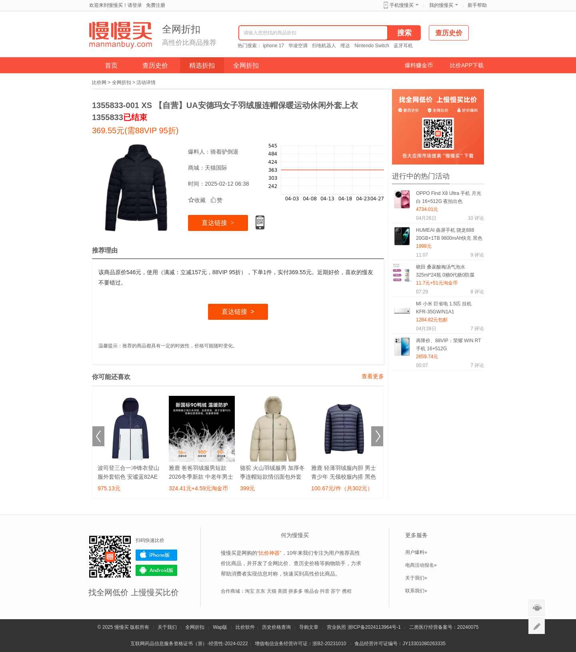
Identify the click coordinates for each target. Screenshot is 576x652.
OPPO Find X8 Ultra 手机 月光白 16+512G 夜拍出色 (448, 197)
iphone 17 (273, 45)
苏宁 (335, 591)
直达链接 (218, 222)
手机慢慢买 (402, 5)
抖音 (325, 591)
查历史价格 (307, 563)
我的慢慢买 (441, 5)
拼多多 (295, 591)
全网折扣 (246, 65)
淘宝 (249, 591)
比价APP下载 (467, 65)
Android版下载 (156, 570)
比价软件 (245, 627)
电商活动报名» (421, 565)
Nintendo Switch (371, 45)
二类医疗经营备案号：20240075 (443, 627)
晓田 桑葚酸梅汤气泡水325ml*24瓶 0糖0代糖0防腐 (445, 271)
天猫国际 (216, 168)
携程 (347, 591)
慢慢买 (121, 627)
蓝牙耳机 (403, 45)
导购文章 (308, 627)
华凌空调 (298, 45)
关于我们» (416, 578)
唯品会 (311, 591)
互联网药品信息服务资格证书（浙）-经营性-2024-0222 (189, 643)
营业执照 (336, 627)
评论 (476, 218)
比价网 (99, 82)
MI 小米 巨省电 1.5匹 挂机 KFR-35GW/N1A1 (444, 308)
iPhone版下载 (156, 555)
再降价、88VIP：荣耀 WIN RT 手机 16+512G (448, 344)
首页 (111, 65)
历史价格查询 (276, 627)
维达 (345, 45)
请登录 (135, 5)
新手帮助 (477, 5)
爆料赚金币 (419, 65)
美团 (282, 591)
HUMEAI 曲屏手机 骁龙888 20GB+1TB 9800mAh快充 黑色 (449, 234)
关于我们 (167, 627)
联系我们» (416, 591)
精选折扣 (202, 65)
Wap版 (220, 627)
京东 (260, 591)
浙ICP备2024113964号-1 (374, 627)
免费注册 (155, 5)
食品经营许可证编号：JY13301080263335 (399, 643)
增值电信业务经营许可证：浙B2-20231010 (300, 643)
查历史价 (155, 65)
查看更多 (373, 376)
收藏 (197, 200)
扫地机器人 (324, 45)
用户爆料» (416, 552)
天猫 (271, 591)
